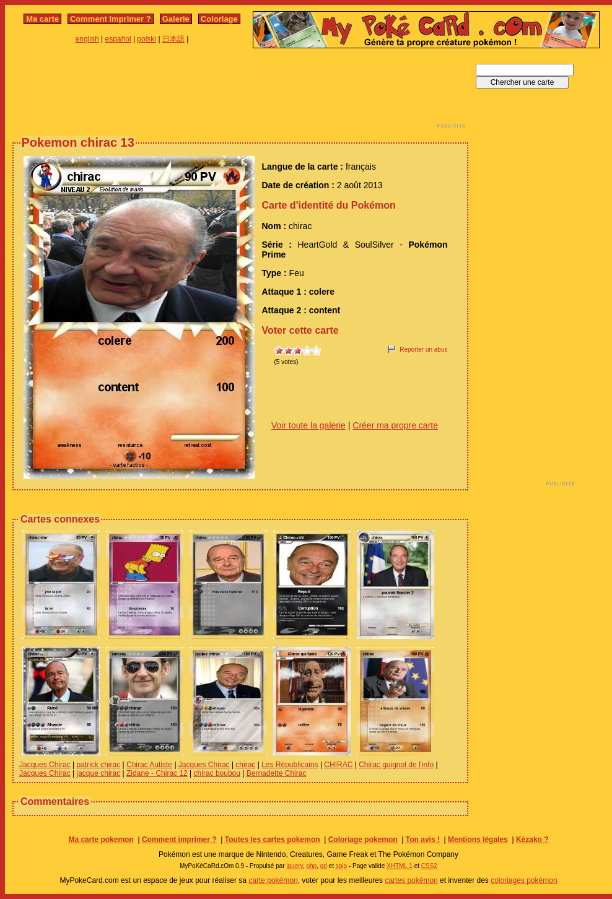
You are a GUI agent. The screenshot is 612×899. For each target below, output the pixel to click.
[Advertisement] (240, 91)
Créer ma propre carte (395, 425)
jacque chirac (99, 773)
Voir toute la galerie (308, 425)
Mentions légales (478, 839)
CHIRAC (338, 764)
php (311, 865)
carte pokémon (272, 880)
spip (341, 865)
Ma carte (42, 19)
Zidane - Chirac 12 (157, 773)
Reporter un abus (423, 349)
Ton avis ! (423, 839)
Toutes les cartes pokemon (272, 839)
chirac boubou (217, 773)
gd (323, 865)
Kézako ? (532, 839)
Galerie (176, 19)
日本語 (173, 39)
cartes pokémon (411, 880)
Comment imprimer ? (110, 19)
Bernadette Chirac (277, 773)
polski (146, 39)
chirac (245, 764)
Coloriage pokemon (363, 839)
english (87, 39)
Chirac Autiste (149, 764)
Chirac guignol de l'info (396, 764)
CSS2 (429, 865)
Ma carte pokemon (100, 839)
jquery (294, 865)
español (118, 39)
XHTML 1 (400, 865)
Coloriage (219, 19)
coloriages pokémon (524, 880)
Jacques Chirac (45, 764)
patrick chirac (99, 764)
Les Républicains (289, 764)
